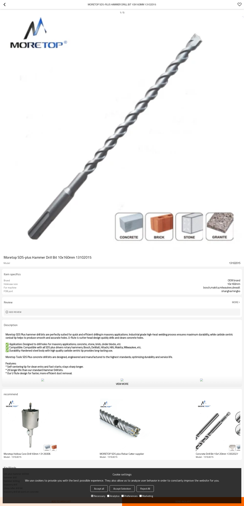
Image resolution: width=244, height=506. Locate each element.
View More (122, 384)
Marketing (146, 496)
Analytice (113, 496)
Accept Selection (122, 488)
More (235, 302)
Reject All (145, 488)
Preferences (129, 496)
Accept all (99, 488)
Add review (15, 312)
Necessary (98, 496)
